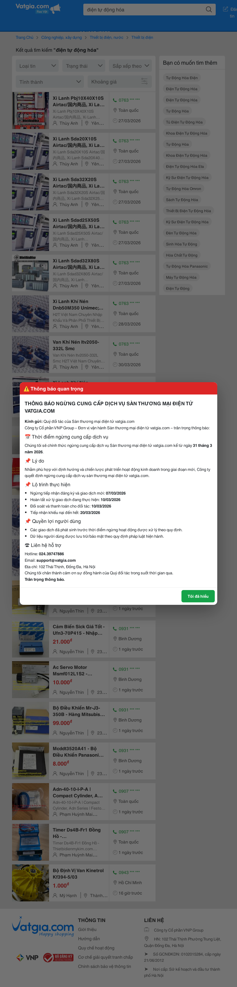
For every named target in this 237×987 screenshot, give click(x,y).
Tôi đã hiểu (198, 596)
